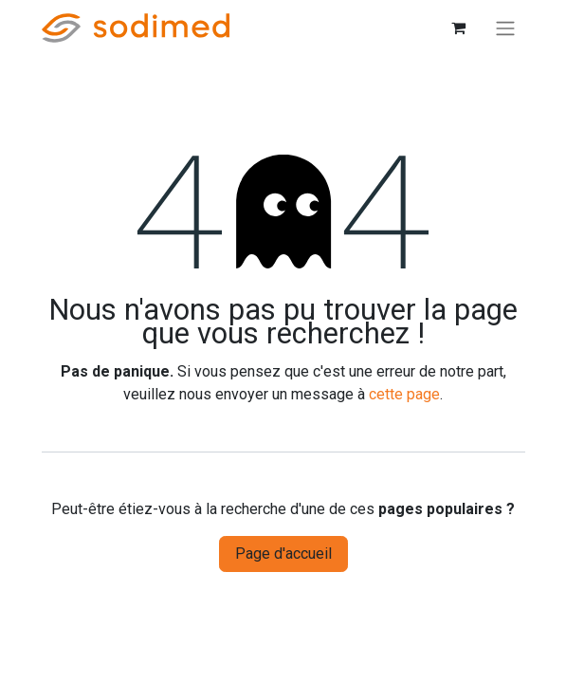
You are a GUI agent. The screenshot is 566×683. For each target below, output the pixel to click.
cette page (404, 394)
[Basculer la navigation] (505, 28)
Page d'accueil (283, 554)
